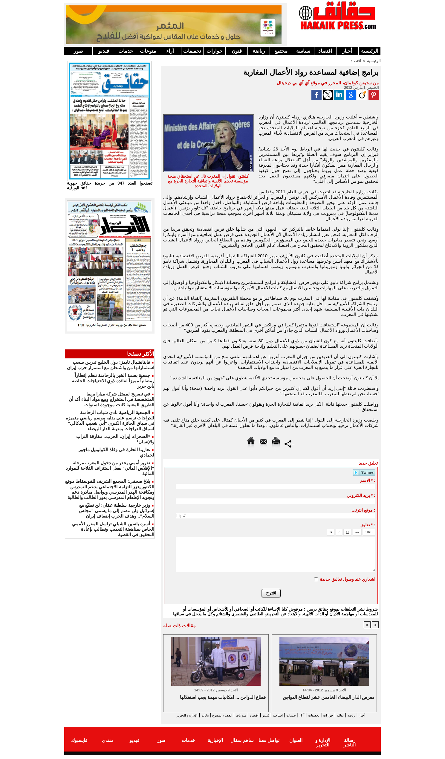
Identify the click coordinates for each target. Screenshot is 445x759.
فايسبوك (79, 745)
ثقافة (345, 715)
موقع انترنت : (363, 509)
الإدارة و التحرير (269, 720)
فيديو (103, 51)
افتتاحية (266, 715)
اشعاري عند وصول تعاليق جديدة (347, 579)
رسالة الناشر (349, 745)
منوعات (148, 51)
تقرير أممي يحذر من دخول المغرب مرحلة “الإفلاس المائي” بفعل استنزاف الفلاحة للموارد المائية (110, 468)
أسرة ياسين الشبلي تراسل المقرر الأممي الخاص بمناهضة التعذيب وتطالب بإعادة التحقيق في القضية (113, 529)
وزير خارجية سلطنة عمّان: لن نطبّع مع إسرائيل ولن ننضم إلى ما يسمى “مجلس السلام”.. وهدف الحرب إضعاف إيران (116, 510)
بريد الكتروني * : (361, 495)
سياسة (303, 51)
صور (78, 51)
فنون (237, 51)
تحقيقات (192, 51)
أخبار (347, 51)
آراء (170, 51)
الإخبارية (215, 745)
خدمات (125, 51)
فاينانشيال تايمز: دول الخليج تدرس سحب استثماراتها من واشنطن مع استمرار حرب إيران (110, 365)
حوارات (215, 51)
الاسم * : (367, 480)
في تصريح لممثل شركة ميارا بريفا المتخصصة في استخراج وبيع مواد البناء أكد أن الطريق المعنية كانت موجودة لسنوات (111, 399)
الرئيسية (369, 51)
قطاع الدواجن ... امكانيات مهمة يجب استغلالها (223, 697)
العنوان (295, 745)
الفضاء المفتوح (192, 715)
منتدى (107, 745)
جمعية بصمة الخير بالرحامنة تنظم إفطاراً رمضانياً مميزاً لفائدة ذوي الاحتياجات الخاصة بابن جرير (113, 381)
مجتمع (281, 51)
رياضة (259, 51)
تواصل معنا (269, 745)
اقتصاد (325, 51)
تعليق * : (367, 524)
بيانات (169, 715)
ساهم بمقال (241, 745)
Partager (289, 443)
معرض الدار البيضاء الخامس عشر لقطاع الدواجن (328, 697)
